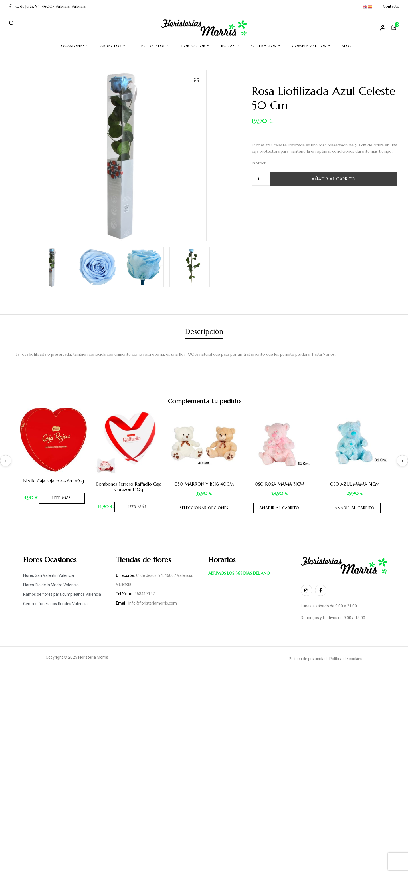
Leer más (61, 498)
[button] (394, 27)
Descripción (204, 331)
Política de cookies (345, 658)
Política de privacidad (308, 658)
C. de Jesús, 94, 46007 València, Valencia (47, 6)
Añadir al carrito (333, 179)
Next (402, 460)
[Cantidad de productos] (258, 178)
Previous (5, 460)
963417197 (144, 593)
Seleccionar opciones (204, 508)
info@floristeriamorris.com (152, 603)
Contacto (391, 6)
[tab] (204, 332)
